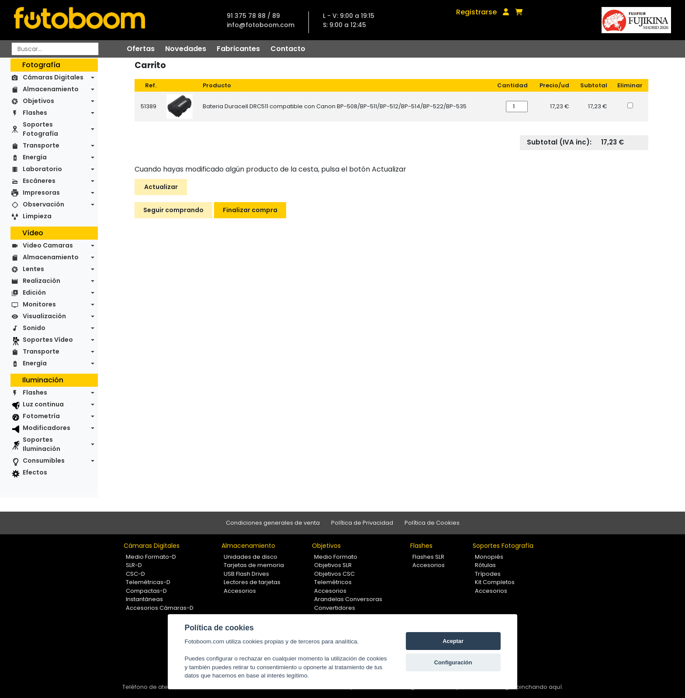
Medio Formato (335, 557)
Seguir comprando (173, 210)
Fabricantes (238, 49)
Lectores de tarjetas (252, 582)
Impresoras (41, 192)
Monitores (39, 304)
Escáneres (39, 180)
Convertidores (334, 608)
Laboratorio (42, 169)
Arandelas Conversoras (348, 599)
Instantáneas (144, 599)
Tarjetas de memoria (254, 565)
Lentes (33, 269)
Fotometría (41, 416)
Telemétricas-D (148, 582)
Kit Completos (495, 582)
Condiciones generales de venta (273, 523)
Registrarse (476, 12)
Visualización (44, 316)
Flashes (35, 112)
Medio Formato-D (151, 557)
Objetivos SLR (333, 565)
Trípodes (488, 574)
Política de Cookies (432, 523)
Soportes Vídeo (48, 339)
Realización (41, 280)
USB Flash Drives (246, 574)
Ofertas (141, 49)
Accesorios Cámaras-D (160, 608)
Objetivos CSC (334, 574)
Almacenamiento (51, 89)
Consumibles (44, 460)
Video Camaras (48, 245)
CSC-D (135, 574)
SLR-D (134, 565)
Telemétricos (333, 582)
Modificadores (46, 427)
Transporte (41, 145)
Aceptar (453, 641)
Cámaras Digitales (53, 77)
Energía (35, 157)
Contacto (287, 49)
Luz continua (43, 404)
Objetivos (38, 100)
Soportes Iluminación (41, 444)
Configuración (453, 662)
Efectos (35, 472)
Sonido (34, 327)
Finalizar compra (250, 210)
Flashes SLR (428, 557)
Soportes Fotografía (40, 129)
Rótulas (485, 565)
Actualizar (161, 186)
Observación (43, 204)
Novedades (185, 49)
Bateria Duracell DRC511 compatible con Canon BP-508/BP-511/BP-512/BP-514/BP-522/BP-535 (335, 106)
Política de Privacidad (362, 523)
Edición (34, 292)
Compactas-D (146, 591)
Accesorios (240, 591)
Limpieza (37, 216)
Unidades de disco (250, 557)
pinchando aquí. (539, 687)
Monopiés (489, 557)
